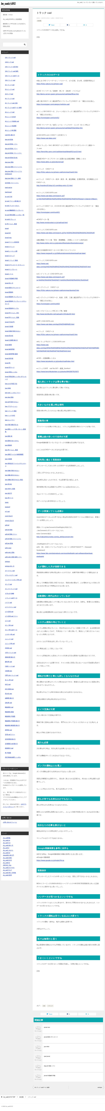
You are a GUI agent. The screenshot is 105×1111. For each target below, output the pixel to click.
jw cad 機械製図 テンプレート (14, 210)
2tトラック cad (9, 85)
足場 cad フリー (10, 734)
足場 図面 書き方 (10, 739)
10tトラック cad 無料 (11, 71)
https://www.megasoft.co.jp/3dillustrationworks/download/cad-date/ (61, 253)
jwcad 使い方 (9, 283)
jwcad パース (9, 274)
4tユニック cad (9, 112)
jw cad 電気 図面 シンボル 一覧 (14, 215)
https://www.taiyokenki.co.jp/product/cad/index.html (55, 361)
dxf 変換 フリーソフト (12, 183)
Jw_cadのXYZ (9, 3)
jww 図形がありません (12, 441)
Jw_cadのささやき (9, 867)
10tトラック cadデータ (12, 76)
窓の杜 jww (8, 693)
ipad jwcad (47, 1056)
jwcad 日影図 (9, 326)
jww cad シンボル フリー (12, 393)
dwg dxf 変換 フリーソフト (13, 153)
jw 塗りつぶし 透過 (11, 224)
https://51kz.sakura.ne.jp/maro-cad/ (50, 84)
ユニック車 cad (10, 643)
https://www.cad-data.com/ (46, 138)
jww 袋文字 (8, 493)
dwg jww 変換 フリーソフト (13, 167)
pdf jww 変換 (9, 543)
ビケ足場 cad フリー (11, 616)
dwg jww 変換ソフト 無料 (13, 178)
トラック (50, 1006)
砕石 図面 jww (9, 689)
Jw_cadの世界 (7, 875)
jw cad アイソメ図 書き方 (13, 201)
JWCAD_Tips (7, 865)
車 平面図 (8, 753)
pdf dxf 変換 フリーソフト (13, 539)
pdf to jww (8, 548)
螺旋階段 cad (9, 707)
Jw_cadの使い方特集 (9, 872)
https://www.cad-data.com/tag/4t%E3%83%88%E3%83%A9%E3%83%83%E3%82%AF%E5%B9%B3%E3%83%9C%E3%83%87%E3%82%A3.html (68, 348)
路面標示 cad (9, 748)
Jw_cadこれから (8, 850)
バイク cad (8, 602)
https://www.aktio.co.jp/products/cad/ (50, 162)
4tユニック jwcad (10, 117)
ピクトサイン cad (10, 607)
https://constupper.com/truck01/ (48, 212)
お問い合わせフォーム (10, 822)
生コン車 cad (9, 680)
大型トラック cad (10, 652)
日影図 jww (8, 671)
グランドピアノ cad (11, 575)
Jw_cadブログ (7, 870)
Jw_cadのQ (6, 853)
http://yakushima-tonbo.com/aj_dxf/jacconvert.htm (55, 537)
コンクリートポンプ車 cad (13, 580)
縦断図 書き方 (9, 698)
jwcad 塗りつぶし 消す (12, 313)
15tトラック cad (10, 80)
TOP (9, 1097)
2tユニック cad (9, 89)
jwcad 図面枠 (9, 292)
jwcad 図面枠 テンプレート (13, 297)
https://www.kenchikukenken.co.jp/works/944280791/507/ (58, 371)
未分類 (39, 20)
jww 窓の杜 (8, 484)
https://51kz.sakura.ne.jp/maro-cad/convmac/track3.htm (57, 172)
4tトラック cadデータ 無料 (42, 1087)
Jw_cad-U (6, 848)
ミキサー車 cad (10, 634)
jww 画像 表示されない (12, 475)
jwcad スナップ (10, 256)
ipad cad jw (8, 187)
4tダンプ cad (9, 94)
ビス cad (7, 621)
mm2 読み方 (9, 516)
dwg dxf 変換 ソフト (49, 1066)
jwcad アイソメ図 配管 (12, 242)
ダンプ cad (8, 584)
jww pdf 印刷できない (11, 402)
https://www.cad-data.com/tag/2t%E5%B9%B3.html (55, 324)
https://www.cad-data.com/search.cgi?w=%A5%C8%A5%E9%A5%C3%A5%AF (66, 233)
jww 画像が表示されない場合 (14, 479)
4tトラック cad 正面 (11, 103)
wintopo (100, 1087)
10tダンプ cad (9, 62)
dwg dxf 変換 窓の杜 (11, 157)
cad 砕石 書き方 (10, 135)
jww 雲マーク (9, 498)
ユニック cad (9, 639)
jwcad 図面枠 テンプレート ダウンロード (15, 302)
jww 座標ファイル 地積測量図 (14, 454)
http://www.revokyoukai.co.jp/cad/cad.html (52, 222)
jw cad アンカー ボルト (12, 205)
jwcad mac (47, 1027)
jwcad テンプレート (11, 269)
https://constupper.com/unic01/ (48, 118)
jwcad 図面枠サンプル (12, 308)
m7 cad (7, 511)
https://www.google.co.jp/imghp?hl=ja (50, 860)
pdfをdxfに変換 (9, 552)
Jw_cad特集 (6, 838)
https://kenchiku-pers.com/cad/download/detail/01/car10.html (59, 151)
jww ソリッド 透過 (10, 411)
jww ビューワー (10, 420)
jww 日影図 (8, 459)
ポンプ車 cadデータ (11, 630)
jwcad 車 (7, 363)
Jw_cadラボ (6, 843)
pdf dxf (7, 525)
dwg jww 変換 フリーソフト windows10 (13, 173)
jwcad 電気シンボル (11, 372)
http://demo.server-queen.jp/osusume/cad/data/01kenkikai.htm (60, 128)
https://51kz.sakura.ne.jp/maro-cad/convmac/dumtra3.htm (58, 290)
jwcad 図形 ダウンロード (51, 1037)
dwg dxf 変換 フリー (11, 148)
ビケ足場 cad (9, 611)
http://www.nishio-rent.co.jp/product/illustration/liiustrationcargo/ (60, 243)
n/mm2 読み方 (9, 520)
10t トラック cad (10, 57)
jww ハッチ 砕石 (10, 415)
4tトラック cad (9, 98)
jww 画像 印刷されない (12, 470)
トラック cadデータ (11, 598)
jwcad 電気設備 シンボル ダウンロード (15, 378)
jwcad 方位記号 (10, 322)
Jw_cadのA (6, 840)
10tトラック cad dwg (11, 67)
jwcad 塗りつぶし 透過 (12, 317)
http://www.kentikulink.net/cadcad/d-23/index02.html (56, 314)
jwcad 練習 (8, 345)
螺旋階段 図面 (9, 712)
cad (44, 1006)
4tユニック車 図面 (10, 130)
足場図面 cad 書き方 (11, 743)
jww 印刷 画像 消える (11, 424)
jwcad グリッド (10, 246)
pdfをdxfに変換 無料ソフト (13, 557)
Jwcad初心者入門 (8, 855)
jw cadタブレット (10, 219)
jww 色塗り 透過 (10, 489)
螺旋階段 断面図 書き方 (12, 725)
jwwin (6, 502)
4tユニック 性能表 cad (12, 121)
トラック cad (9, 593)
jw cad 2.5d (8, 196)
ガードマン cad (10, 571)
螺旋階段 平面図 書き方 (12, 721)
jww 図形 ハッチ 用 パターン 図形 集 (15, 430)
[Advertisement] (68, 52)
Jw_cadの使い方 (8, 845)
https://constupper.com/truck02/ (48, 304)
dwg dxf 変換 (9, 139)
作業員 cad (8, 648)
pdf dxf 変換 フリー (11, 534)
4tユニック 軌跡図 (10, 126)
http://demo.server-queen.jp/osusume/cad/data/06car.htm (58, 94)
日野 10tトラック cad (11, 675)
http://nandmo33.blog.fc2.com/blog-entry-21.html (54, 185)
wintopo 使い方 (9, 566)
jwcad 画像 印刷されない (12, 331)
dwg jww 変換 (9, 162)
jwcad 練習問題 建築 (11, 354)
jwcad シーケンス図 (11, 251)
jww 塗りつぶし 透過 (11, 450)
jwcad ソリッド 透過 (11, 260)
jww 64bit (46, 1046)
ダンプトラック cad (11, 589)
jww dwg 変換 (9, 397)
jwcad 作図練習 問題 (49, 1075)
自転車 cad (8, 702)
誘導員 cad (8, 730)
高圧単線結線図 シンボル (13, 757)
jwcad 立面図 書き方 (11, 340)
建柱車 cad (8, 661)
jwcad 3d (7, 233)
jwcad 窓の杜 (9, 335)
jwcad (7, 228)
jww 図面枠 (8, 445)
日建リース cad (10, 666)
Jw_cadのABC (7, 858)
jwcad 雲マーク (10, 367)
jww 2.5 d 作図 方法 (11, 383)
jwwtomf (7, 507)
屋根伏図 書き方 (10, 657)
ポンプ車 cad (9, 625)
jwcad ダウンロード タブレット (15, 265)
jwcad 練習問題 (10, 349)
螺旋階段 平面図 (10, 716)
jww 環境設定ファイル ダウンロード (15, 465)
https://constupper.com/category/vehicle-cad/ (53, 104)
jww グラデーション (11, 406)
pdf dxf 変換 (8, 530)
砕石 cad (7, 684)
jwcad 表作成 (9, 358)
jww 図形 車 (8, 436)
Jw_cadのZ (6, 863)
